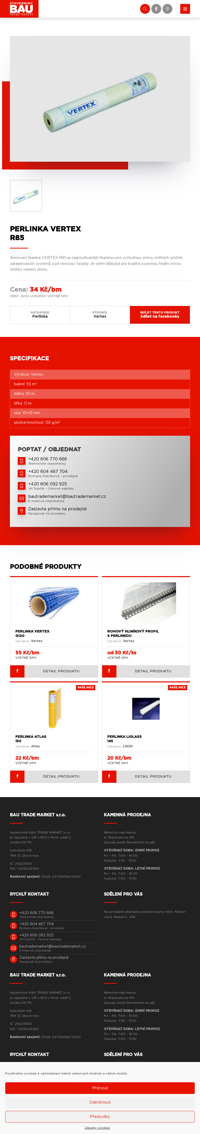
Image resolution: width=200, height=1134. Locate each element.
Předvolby (100, 1117)
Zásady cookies (97, 1127)
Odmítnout (100, 1102)
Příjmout (100, 1088)
